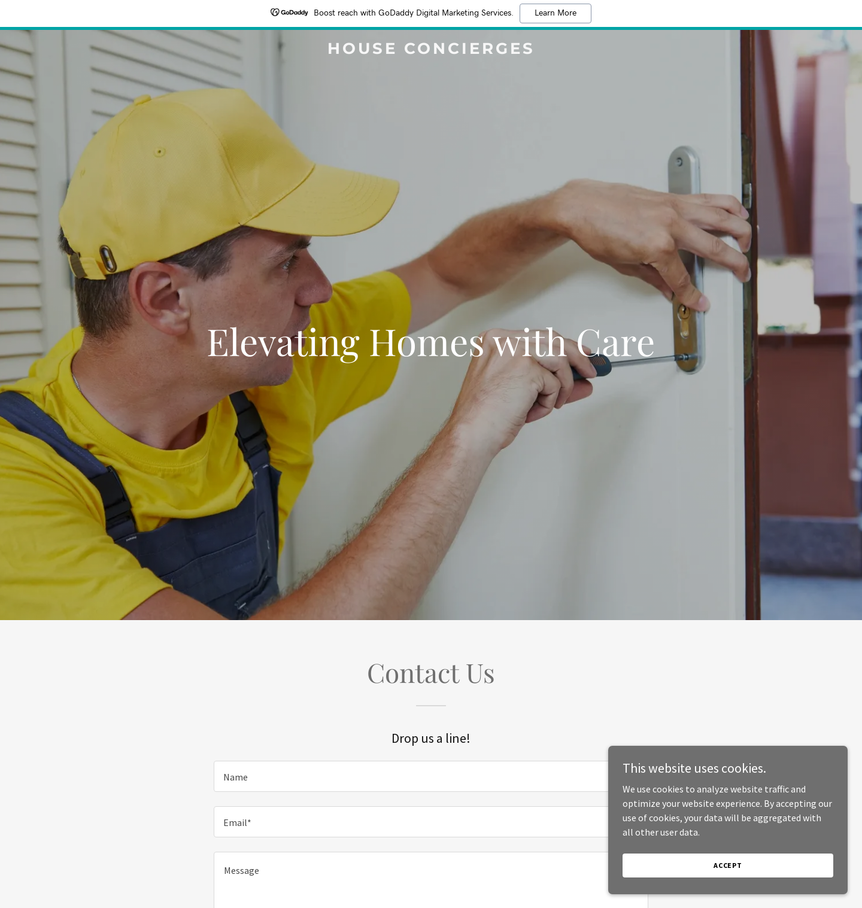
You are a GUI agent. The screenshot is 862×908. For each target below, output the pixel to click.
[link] (431, 50)
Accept (728, 865)
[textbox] (431, 776)
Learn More (555, 13)
